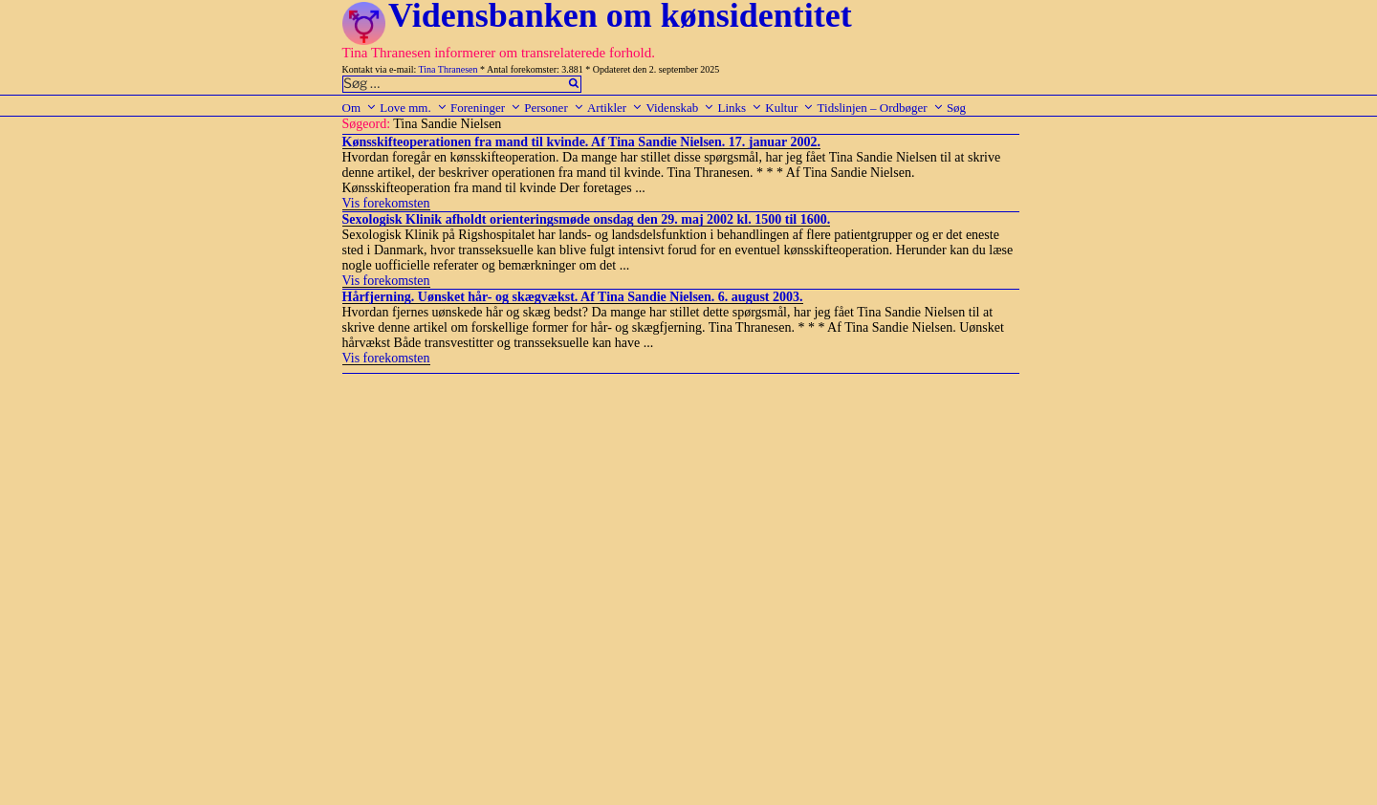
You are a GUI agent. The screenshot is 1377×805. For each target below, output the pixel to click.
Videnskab (679, 107)
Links (739, 107)
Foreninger (485, 107)
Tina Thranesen (448, 69)
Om (360, 107)
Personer (554, 107)
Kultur (789, 107)
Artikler (615, 107)
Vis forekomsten (386, 203)
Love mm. (413, 107)
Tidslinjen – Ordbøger (881, 107)
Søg (956, 107)
